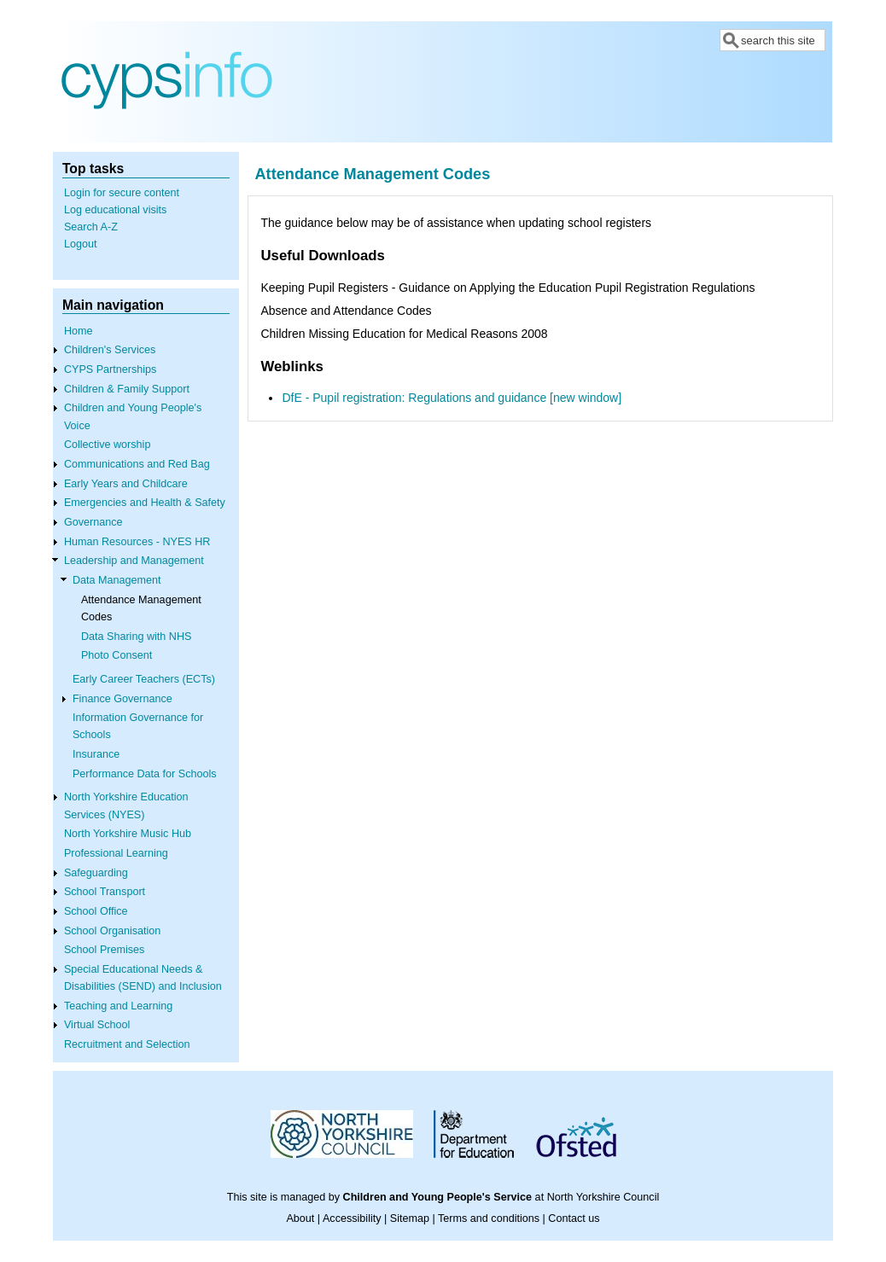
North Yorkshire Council (603, 1197)
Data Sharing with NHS (136, 637)
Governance (93, 522)
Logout (80, 244)
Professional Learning (116, 853)
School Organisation (112, 931)
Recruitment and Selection (127, 1044)
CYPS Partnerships (110, 369)
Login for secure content (121, 193)
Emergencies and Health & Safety (144, 503)
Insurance (96, 754)
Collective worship (107, 445)
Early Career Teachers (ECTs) (144, 679)
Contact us (573, 1218)
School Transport (104, 892)
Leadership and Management (134, 561)
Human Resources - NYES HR (137, 542)
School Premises (104, 950)
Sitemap (409, 1218)
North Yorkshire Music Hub (127, 834)
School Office (96, 911)
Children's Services (109, 350)
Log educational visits (115, 210)
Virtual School (97, 1025)
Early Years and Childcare (126, 484)
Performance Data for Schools (145, 774)
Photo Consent (116, 655)
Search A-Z (91, 227)
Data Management (117, 580)
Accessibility (352, 1218)
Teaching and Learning (118, 1006)
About (300, 1218)
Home (78, 331)
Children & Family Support (126, 389)
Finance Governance (122, 699)
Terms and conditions (488, 1218)
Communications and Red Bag (137, 464)
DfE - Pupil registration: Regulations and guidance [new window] (451, 397)
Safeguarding (96, 873)
